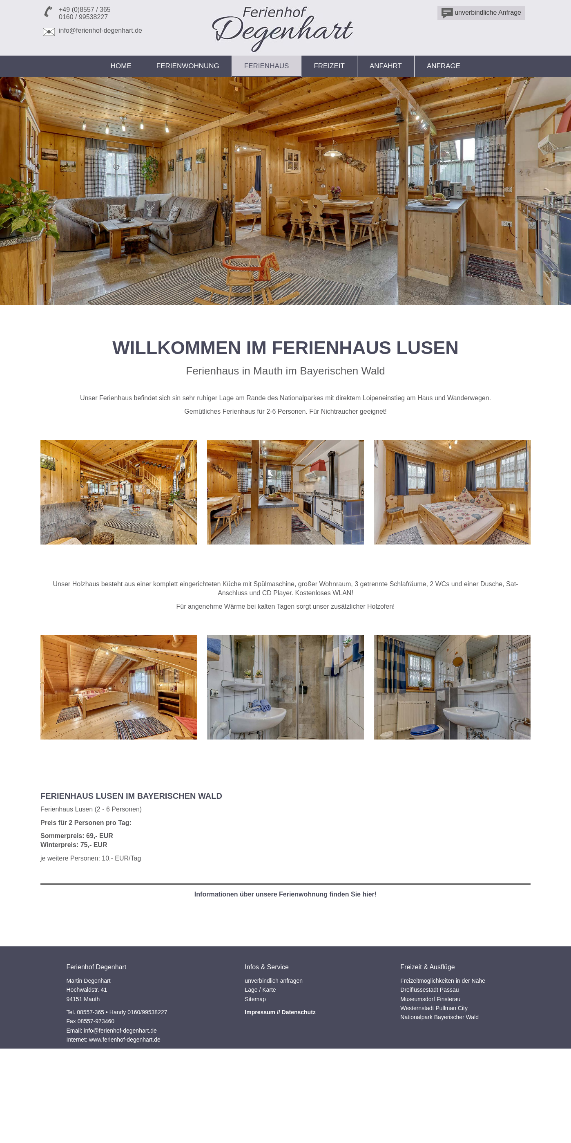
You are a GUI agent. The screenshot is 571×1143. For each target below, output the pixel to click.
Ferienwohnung (187, 66)
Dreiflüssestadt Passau (429, 1077)
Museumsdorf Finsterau (430, 1086)
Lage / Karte (260, 1077)
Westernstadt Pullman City (434, 1095)
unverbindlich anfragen (274, 1068)
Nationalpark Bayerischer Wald (439, 1105)
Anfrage (443, 66)
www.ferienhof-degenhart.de (125, 1127)
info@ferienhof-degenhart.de (100, 30)
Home (121, 66)
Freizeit (329, 66)
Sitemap (255, 1086)
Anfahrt (386, 66)
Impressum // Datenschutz (280, 1099)
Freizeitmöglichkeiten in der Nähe (442, 1068)
